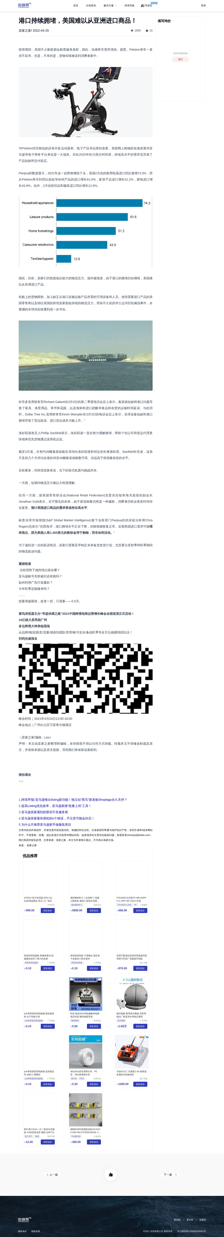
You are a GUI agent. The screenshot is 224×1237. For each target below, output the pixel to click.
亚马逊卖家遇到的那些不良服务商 (44, 812)
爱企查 (190, 1219)
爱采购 (177, 1219)
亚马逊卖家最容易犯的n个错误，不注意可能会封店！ (58, 818)
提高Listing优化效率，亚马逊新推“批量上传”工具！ (56, 806)
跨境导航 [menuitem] (130, 5)
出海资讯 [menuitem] (91, 5)
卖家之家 (32, 845)
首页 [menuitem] (75, 5)
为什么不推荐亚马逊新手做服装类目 (46, 824)
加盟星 (202, 1219)
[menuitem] (110, 5)
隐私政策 (35, 1231)
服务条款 (22, 1231)
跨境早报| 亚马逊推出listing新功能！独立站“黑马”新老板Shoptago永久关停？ (74, 799)
